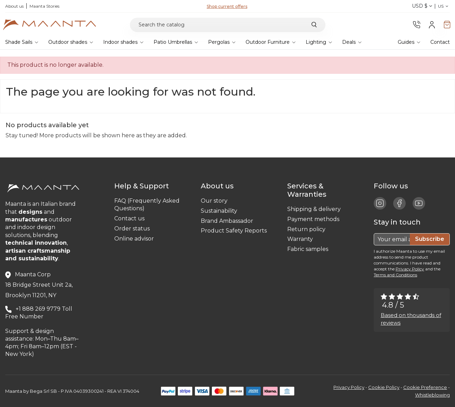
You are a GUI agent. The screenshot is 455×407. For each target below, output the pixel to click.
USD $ (422, 6)
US (444, 6)
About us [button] (219, 186)
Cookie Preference (425, 387)
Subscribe (429, 239)
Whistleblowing (432, 395)
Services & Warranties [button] (308, 190)
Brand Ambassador (227, 221)
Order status (132, 228)
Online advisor (134, 238)
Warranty (300, 239)
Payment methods (313, 219)
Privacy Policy (410, 268)
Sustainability (219, 210)
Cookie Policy (383, 387)
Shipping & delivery (314, 209)
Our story (214, 200)
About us (14, 6)
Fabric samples (307, 249)
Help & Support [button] (143, 186)
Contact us (129, 218)
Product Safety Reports (234, 230)
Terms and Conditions (395, 274)
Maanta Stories (44, 6)
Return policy (306, 229)
